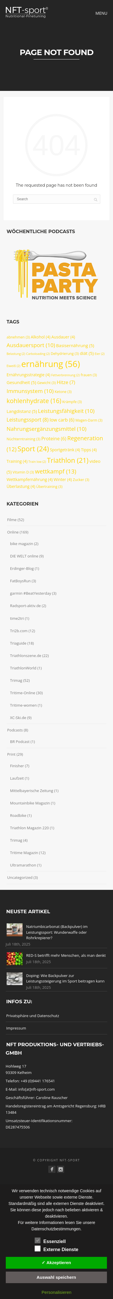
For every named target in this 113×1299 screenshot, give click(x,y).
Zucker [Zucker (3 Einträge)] (81, 479)
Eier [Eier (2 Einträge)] (100, 354)
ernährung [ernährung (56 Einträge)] (50, 364)
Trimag (16, 680)
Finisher (17, 765)
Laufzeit (17, 778)
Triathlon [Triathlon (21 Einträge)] (67, 460)
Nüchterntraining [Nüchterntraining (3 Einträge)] (23, 439)
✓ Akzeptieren (56, 1262)
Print (11, 754)
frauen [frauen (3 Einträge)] (89, 375)
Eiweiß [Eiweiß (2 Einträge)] (13, 366)
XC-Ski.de (18, 717)
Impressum (16, 1028)
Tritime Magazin (24, 852)
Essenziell (50, 1241)
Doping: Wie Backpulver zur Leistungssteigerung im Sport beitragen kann (65, 978)
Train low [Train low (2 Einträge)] (37, 462)
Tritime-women (23, 705)
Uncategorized (20, 877)
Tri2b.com (19, 630)
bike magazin (21, 543)
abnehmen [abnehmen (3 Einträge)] (18, 337)
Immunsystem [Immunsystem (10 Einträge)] (30, 391)
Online (13, 532)
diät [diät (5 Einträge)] (87, 353)
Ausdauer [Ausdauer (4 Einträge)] (63, 337)
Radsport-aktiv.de (25, 605)
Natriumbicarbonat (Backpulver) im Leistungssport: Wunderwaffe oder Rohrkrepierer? (57, 932)
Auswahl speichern (56, 1277)
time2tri (17, 618)
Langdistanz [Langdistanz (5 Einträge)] (22, 411)
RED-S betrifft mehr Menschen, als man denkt (66, 955)
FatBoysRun (20, 580)
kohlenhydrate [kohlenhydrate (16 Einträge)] (34, 400)
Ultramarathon (23, 865)
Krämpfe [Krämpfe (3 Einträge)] (72, 401)
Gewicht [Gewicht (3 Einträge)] (46, 382)
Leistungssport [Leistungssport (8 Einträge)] (28, 419)
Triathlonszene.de (25, 655)
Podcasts (15, 730)
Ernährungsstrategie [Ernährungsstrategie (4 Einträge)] (28, 374)
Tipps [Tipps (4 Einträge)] (89, 449)
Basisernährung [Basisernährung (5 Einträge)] (75, 345)
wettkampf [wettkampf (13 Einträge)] (55, 471)
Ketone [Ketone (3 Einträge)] (63, 391)
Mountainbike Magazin (30, 803)
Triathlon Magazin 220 (29, 827)
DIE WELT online (24, 556)
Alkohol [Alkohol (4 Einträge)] (41, 337)
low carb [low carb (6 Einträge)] (61, 420)
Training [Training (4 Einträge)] (17, 461)
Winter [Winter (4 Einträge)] (63, 479)
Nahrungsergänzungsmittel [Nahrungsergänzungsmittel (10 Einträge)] (46, 429)
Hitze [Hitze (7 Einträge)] (66, 382)
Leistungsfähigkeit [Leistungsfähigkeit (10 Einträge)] (66, 411)
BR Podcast (20, 741)
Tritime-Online (22, 692)
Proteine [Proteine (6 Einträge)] (53, 438)
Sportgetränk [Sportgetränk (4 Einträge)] (65, 449)
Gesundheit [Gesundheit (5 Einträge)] (21, 382)
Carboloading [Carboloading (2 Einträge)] (38, 354)
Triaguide (18, 643)
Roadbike (18, 815)
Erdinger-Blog (22, 568)
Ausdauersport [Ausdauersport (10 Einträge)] (31, 345)
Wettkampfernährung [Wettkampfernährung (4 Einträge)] (30, 479)
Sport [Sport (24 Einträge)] (33, 448)
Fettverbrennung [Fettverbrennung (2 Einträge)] (65, 375)
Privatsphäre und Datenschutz (32, 1015)
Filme (12, 519)
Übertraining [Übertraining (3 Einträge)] (49, 486)
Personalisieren (56, 1292)
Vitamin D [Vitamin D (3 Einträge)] (23, 472)
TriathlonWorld (23, 668)
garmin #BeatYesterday (30, 593)
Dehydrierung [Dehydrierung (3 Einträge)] (65, 353)
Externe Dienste (56, 1249)
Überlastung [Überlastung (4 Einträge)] (21, 486)
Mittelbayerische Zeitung (31, 790)
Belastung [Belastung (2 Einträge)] (16, 354)
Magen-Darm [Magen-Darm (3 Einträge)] (88, 420)
